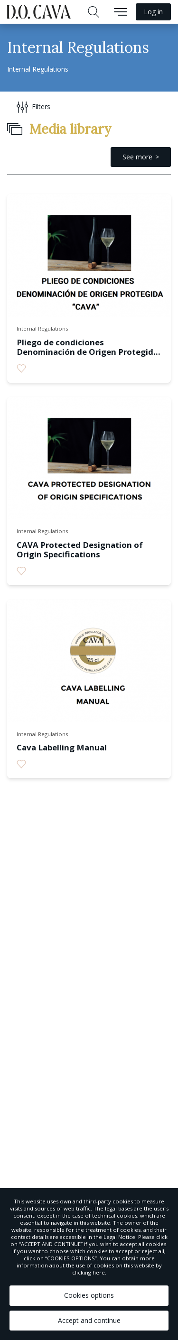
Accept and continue (89, 1320)
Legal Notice (119, 1236)
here (99, 1272)
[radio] (21, 368)
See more (137, 156)
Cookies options (89, 1295)
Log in (153, 11)
